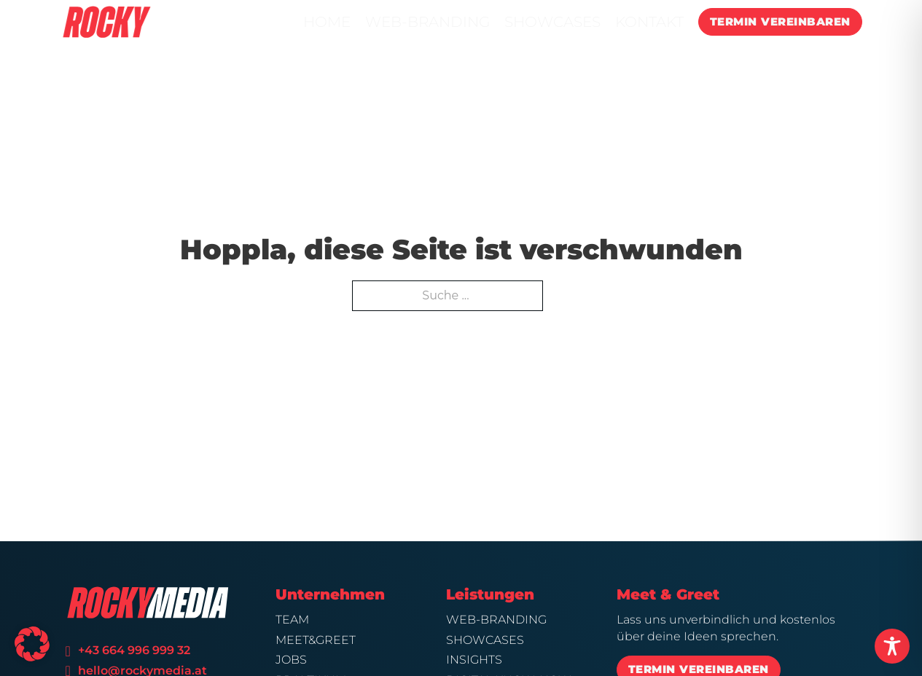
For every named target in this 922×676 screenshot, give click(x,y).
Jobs (291, 660)
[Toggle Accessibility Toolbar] (892, 646)
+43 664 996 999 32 (134, 650)
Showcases (485, 640)
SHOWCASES (552, 22)
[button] (32, 644)
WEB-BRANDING (427, 22)
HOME (327, 22)
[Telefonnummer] (67, 651)
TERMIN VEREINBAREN (780, 21)
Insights (474, 660)
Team (292, 619)
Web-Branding (496, 619)
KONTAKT (649, 22)
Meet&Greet (316, 640)
